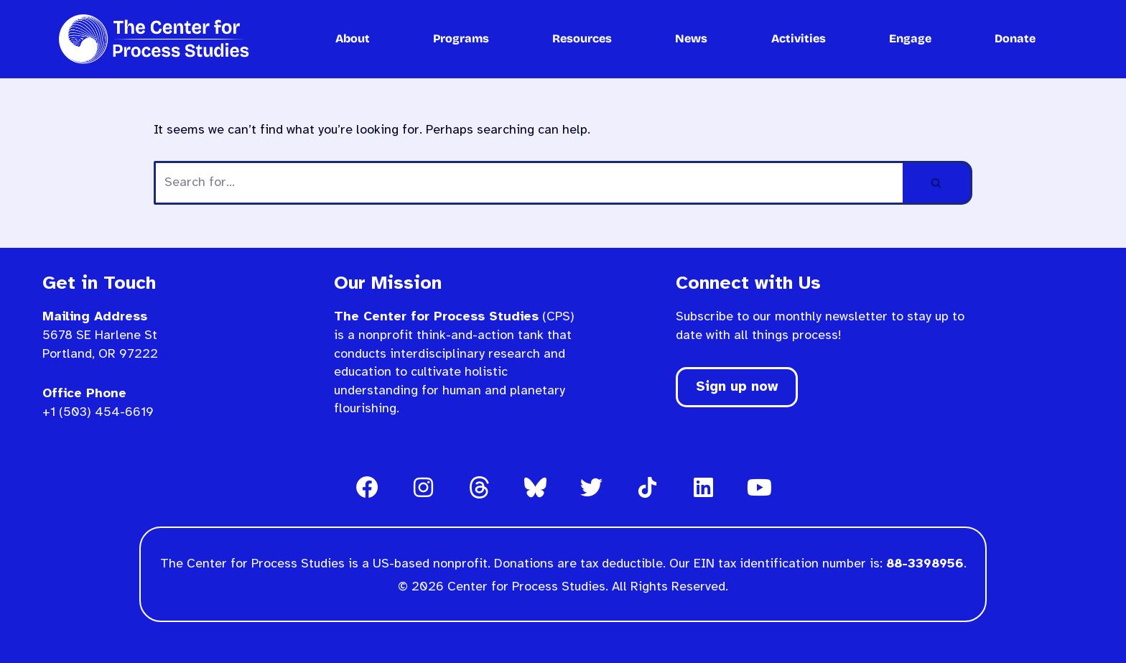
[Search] (528, 183)
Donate (1015, 38)
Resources (582, 38)
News (691, 38)
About (352, 38)
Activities (798, 38)
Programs (461, 38)
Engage (910, 38)
